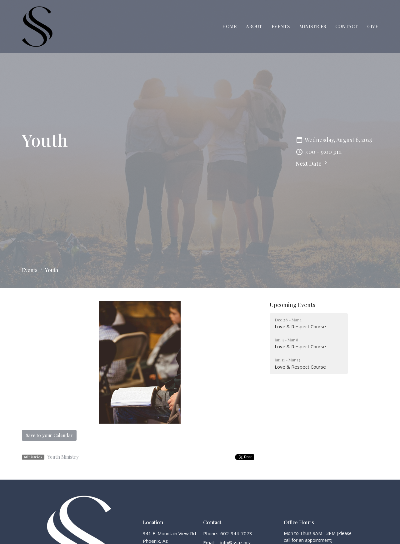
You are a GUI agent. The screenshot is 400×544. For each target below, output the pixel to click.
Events (281, 26)
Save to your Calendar (49, 435)
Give (372, 26)
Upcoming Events (292, 305)
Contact (346, 26)
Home (229, 26)
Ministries (312, 26)
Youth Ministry (63, 457)
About (254, 26)
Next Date (312, 163)
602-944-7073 (236, 533)
